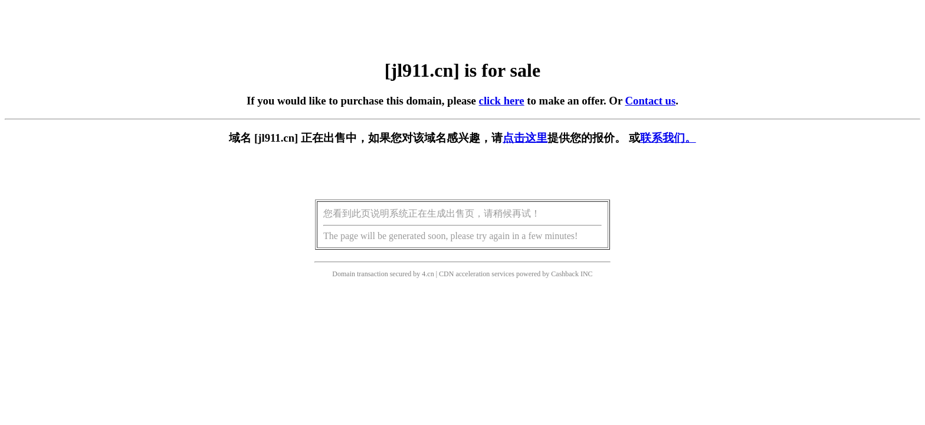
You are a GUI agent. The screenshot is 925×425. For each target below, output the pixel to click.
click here (501, 100)
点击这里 (525, 138)
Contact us (650, 100)
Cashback (565, 274)
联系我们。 (668, 138)
